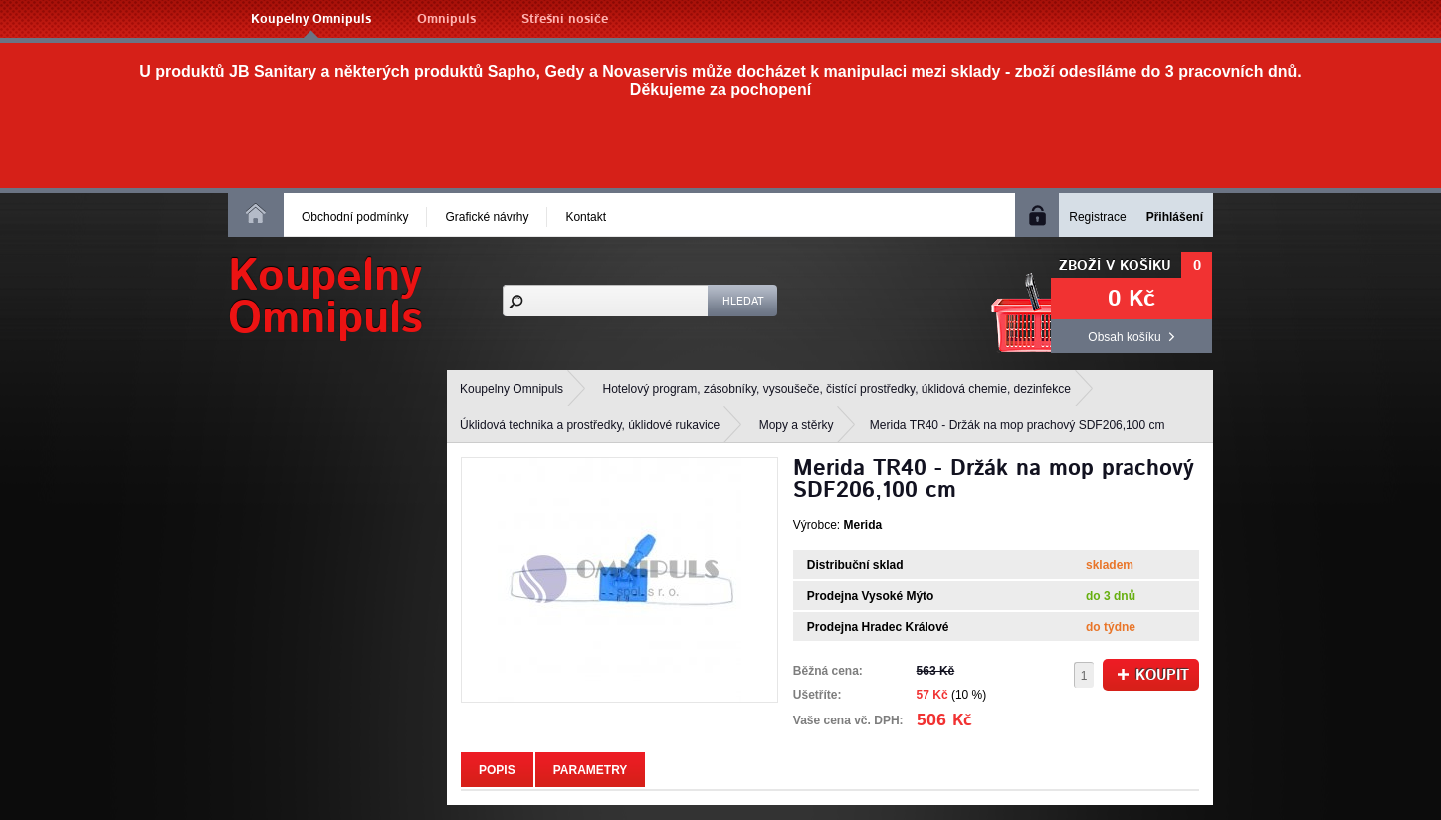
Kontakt (585, 217)
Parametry (590, 770)
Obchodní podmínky (355, 217)
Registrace (1097, 217)
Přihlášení (1174, 217)
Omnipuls (446, 19)
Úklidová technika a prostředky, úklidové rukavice (590, 425)
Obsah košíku (1124, 337)
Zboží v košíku (1115, 266)
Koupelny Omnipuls (311, 19)
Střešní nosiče (564, 19)
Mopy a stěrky (796, 425)
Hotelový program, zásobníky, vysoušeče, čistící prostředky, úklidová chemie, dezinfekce (837, 389)
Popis (497, 770)
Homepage (256, 213)
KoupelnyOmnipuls (325, 297)
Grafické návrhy (486, 217)
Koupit (1153, 675)
